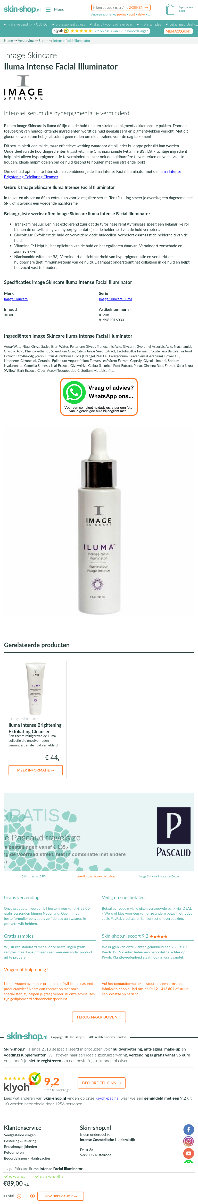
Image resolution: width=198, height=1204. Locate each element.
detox (141, 14)
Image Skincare (16, 299)
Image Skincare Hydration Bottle (159, 876)
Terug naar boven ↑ (99, 1016)
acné (132, 14)
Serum (43, 40)
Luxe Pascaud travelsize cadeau (96, 876)
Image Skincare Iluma (115, 299)
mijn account (178, 31)
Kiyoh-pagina (107, 1097)
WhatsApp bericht (123, 994)
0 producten (186, 7)
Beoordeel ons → (101, 1082)
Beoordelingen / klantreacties (27, 1158)
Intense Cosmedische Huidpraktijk (107, 1139)
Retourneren (14, 1152)
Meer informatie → (35, 770)
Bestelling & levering (20, 1141)
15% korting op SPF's (33, 876)
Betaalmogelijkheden (20, 1146)
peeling (121, 14)
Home (8, 40)
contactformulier (127, 983)
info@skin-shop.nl (116, 988)
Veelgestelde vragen (20, 1135)
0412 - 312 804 (162, 988)
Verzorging (26, 40)
